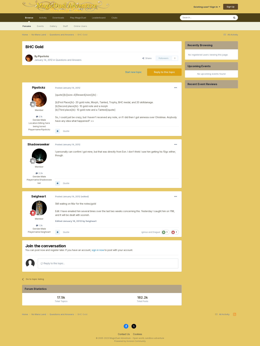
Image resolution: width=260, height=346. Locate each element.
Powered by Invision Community (130, 341)
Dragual (156, 232)
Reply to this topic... (53, 263)
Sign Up (230, 6)
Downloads (58, 17)
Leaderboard (98, 17)
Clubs (114, 17)
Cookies (137, 334)
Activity (43, 17)
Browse (29, 19)
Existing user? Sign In (207, 6)
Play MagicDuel (78, 17)
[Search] (197, 17)
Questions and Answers (68, 59)
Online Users (80, 26)
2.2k (39, 173)
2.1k (39, 116)
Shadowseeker (39, 144)
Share (147, 58)
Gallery (53, 26)
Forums (27, 26)
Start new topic (133, 72)
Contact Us (124, 334)
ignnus (144, 232)
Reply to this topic (164, 72)
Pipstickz (43, 56)
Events (40, 26)
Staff (65, 26)
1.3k (39, 225)
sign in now (98, 250)
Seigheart (38, 196)
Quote (66, 131)
